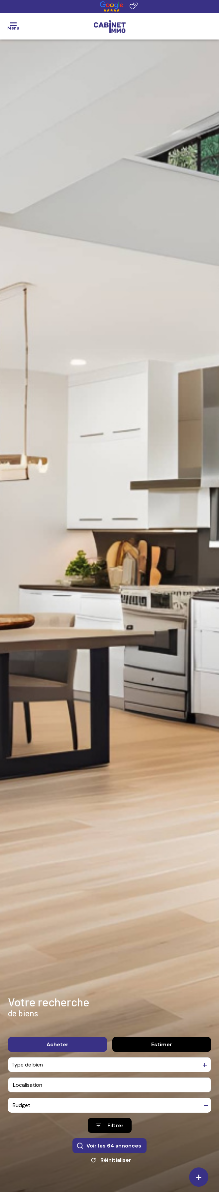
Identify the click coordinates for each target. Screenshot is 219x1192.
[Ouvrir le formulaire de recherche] (110, 1125)
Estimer (161, 1044)
